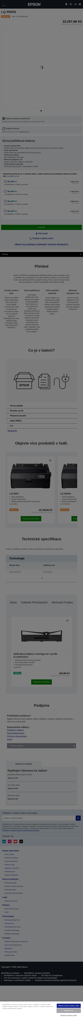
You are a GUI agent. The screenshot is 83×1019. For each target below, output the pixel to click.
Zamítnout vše (68, 1010)
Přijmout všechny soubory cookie (68, 1005)
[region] (41, 1010)
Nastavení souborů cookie (68, 1015)
